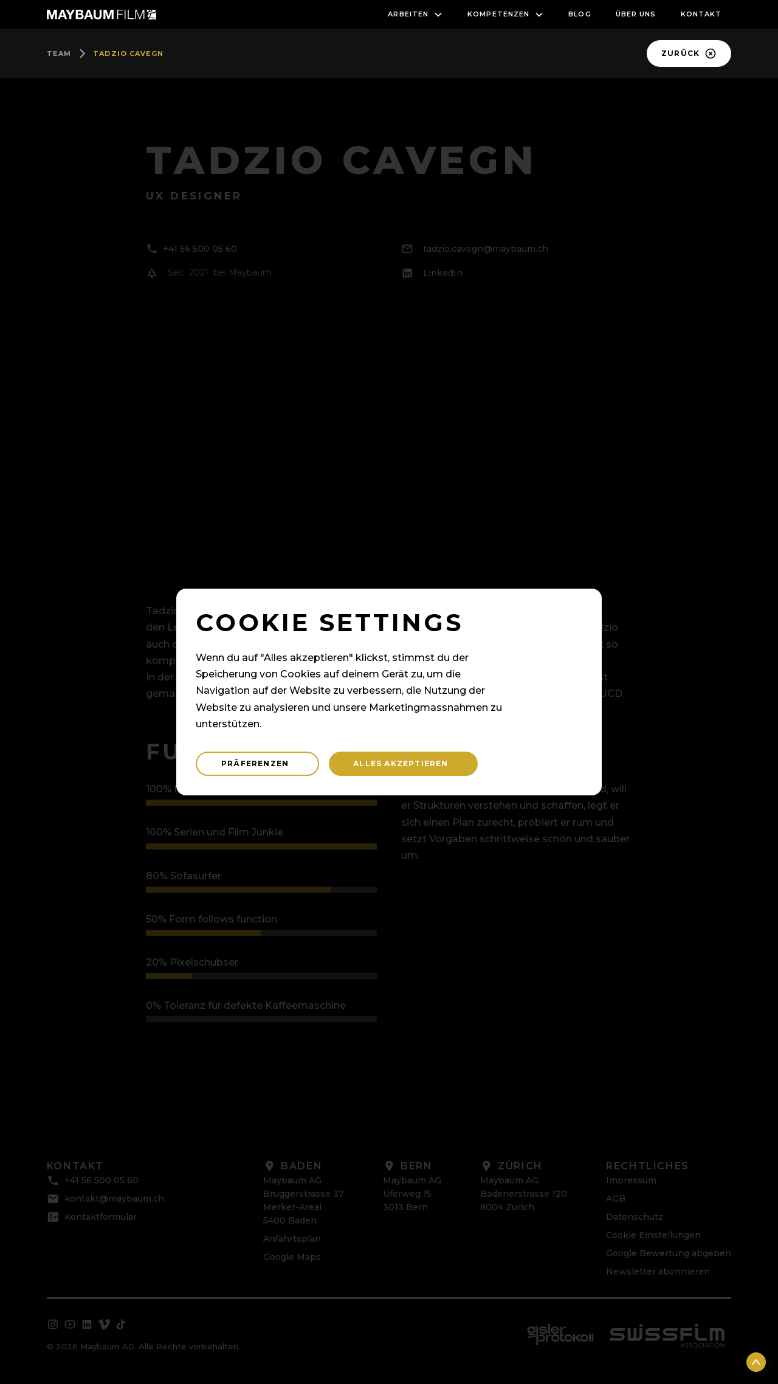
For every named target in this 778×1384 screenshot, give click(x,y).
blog (579, 14)
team (59, 53)
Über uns (636, 14)
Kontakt (701, 14)
